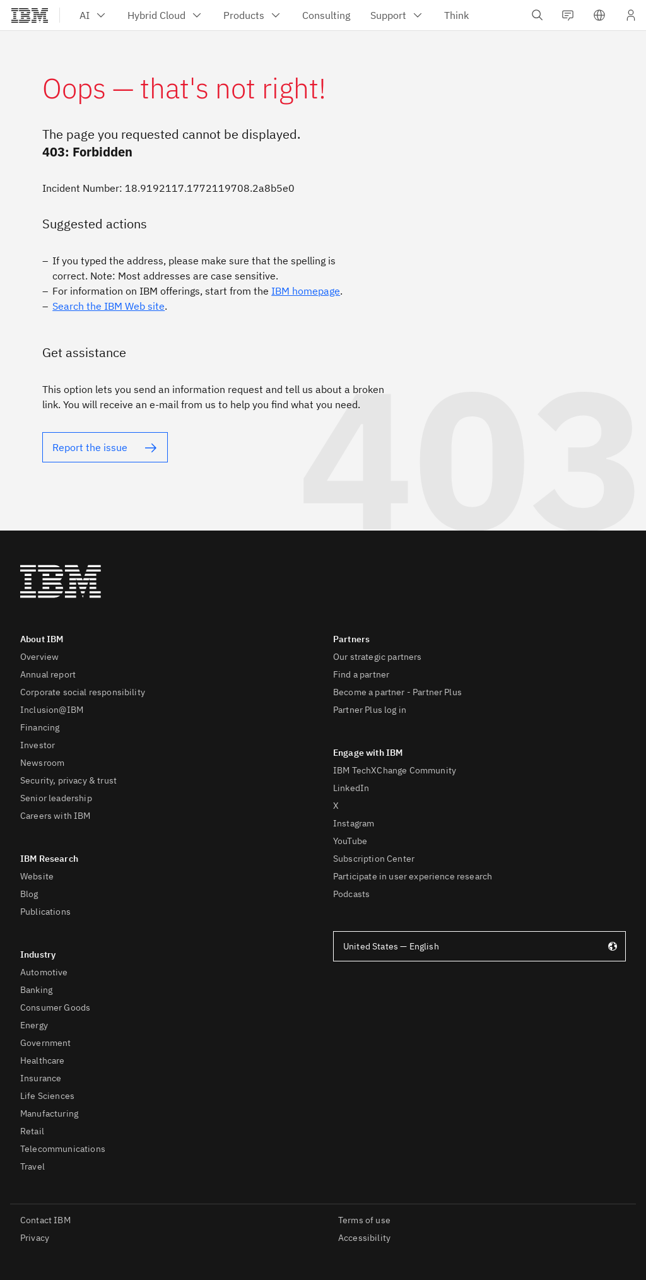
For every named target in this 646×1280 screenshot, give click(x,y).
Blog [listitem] (29, 894)
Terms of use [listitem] (364, 1220)
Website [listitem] (37, 876)
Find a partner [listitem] (361, 674)
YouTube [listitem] (350, 841)
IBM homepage (305, 291)
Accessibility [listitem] (364, 1237)
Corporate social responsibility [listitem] (82, 692)
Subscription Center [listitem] (373, 858)
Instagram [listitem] (353, 823)
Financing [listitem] (39, 727)
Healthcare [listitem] (42, 1060)
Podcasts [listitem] (351, 894)
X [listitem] (336, 805)
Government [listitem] (45, 1042)
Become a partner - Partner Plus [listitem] (397, 692)
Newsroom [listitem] (42, 762)
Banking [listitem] (36, 989)
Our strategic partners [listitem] (377, 656)
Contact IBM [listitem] (45, 1220)
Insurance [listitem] (40, 1078)
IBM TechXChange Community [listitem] (394, 770)
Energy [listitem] (34, 1025)
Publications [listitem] (45, 911)
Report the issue (89, 447)
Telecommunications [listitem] (62, 1148)
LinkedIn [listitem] (351, 788)
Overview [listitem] (39, 656)
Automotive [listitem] (44, 972)
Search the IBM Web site (108, 306)
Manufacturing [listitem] (49, 1113)
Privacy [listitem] (34, 1237)
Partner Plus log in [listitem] (369, 709)
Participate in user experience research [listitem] (412, 876)
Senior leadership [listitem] (56, 798)
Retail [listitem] (32, 1131)
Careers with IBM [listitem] (55, 815)
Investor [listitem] (37, 745)
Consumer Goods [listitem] (55, 1007)
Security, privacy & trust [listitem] (68, 780)
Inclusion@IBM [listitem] (51, 709)
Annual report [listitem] (48, 674)
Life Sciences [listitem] (47, 1095)
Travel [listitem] (32, 1166)
